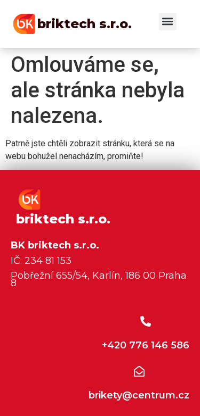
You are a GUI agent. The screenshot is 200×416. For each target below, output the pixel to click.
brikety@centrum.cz (139, 395)
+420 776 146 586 (145, 345)
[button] (168, 21)
